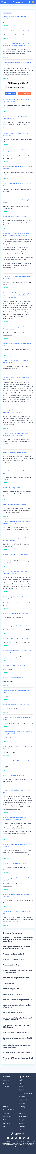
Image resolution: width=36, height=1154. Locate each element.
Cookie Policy (22, 1126)
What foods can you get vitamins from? (16, 978)
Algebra (21, 1080)
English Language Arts (25, 1093)
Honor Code (6, 1113)
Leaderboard (6, 1080)
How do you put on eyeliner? (12, 994)
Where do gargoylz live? (11, 989)
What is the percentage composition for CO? (17, 1000)
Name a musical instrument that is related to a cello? (18, 1039)
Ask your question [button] (25, 93)
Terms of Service (23, 1116)
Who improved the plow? (11, 965)
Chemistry (22, 1083)
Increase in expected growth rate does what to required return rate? (17, 1019)
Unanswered (6, 1087)
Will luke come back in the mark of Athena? (17, 1053)
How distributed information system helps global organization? (17, 1046)
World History (23, 1090)
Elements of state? (9, 983)
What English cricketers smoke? (13, 959)
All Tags (5, 1083)
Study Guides (6, 1120)
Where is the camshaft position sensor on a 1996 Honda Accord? (17, 971)
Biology (21, 1087)
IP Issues (21, 1130)
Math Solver (6, 1123)
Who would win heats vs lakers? (13, 954)
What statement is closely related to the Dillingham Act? (16, 1026)
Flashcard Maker (7, 1116)
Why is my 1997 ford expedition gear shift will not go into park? (18, 1059)
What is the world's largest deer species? (16, 1033)
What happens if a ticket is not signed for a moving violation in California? (17, 947)
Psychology (22, 1096)
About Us (21, 1110)
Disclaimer (22, 1123)
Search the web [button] (10, 93)
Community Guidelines (9, 1110)
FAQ (4, 1126)
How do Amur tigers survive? (12, 1012)
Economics (22, 1103)
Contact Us (22, 1113)
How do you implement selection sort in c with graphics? (17, 1006)
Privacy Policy (23, 1120)
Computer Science (24, 1100)
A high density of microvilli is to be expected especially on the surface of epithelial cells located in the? (18, 939)
